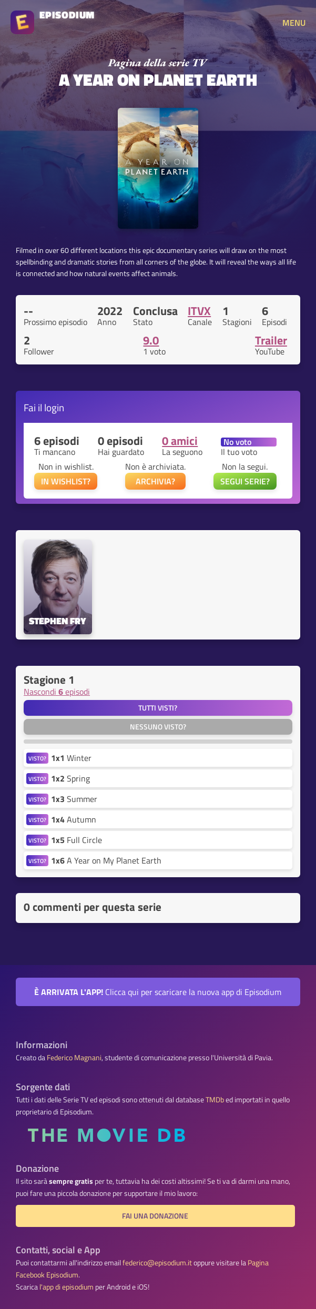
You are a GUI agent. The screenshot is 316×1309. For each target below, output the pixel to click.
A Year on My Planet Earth (106, 860)
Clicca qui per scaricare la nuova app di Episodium (157, 992)
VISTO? (37, 758)
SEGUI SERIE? (245, 481)
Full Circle (76, 840)
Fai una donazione (155, 1216)
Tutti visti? (157, 708)
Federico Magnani (74, 1057)
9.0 (151, 340)
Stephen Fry (57, 621)
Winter (71, 758)
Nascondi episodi (57, 691)
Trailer (271, 340)
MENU (293, 22)
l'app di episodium (66, 1287)
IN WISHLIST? (65, 481)
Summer (74, 799)
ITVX (199, 311)
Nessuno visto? (158, 727)
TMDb (215, 1099)
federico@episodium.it (157, 1263)
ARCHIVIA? (155, 481)
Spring (70, 778)
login (54, 407)
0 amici (180, 441)
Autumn (73, 819)
